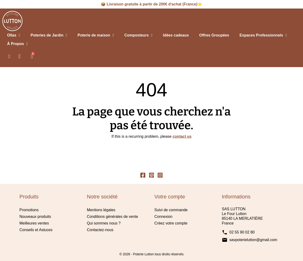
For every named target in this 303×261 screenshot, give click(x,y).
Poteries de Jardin (49, 35)
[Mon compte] (19, 56)
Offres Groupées (214, 35)
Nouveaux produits (35, 217)
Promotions (29, 210)
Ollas (13, 35)
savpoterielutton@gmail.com (253, 240)
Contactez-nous (100, 230)
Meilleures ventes (34, 223)
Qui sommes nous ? (103, 223)
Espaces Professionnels (263, 35)
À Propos (17, 44)
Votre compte (169, 197)
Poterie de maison (96, 35)
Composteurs (138, 35)
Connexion (163, 217)
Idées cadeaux (176, 35)
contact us (182, 136)
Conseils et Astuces (36, 230)
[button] (9, 56)
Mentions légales (101, 210)
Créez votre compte (170, 223)
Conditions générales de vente (112, 217)
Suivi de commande (171, 210)
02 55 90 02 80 (242, 232)
